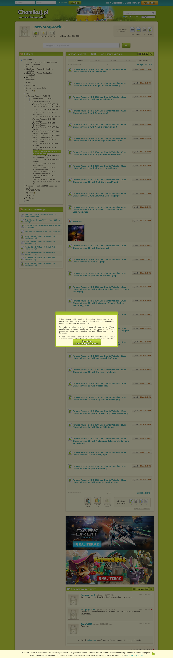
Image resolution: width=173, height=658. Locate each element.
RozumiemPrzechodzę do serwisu (87, 342)
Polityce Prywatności (135, 655)
